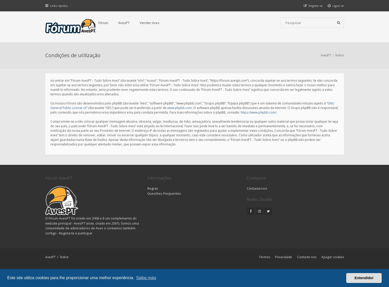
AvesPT (124, 22)
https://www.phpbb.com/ (258, 112)
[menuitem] (336, 6)
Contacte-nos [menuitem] (306, 257)
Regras (152, 188)
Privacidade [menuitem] (283, 257)
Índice (64, 257)
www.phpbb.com (179, 108)
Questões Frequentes (164, 193)
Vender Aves (149, 22)
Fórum (103, 22)
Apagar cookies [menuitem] (332, 257)
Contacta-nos (257, 188)
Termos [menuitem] (264, 257)
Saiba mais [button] (146, 278)
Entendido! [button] (364, 278)
